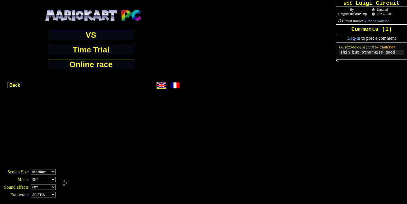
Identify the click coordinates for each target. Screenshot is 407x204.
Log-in (353, 38)
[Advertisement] (154, 183)
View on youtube (376, 21)
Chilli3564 (387, 47)
